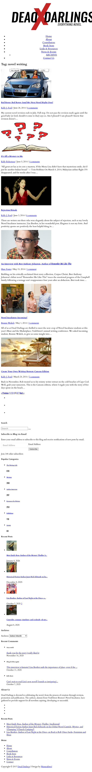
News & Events (48, 51)
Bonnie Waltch (7, 323)
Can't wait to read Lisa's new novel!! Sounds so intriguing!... (32, 681)
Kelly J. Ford (6, 108)
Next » (22, 392)
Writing (9, 477)
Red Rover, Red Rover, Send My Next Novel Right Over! (27, 102)
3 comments (33, 323)
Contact (10, 762)
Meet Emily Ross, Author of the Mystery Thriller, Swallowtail (33, 724)
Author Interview (12, 489)
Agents (9, 525)
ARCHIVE (51, 54)
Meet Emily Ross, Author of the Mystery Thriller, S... (27, 555)
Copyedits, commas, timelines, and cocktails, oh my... (27, 620)
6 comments (32, 108)
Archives (5, 636)
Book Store (48, 45)
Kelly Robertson (8, 161)
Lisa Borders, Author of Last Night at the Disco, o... (26, 598)
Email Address (34, 444)
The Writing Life (12, 465)
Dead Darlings (24, 766)
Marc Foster (6, 269)
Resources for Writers (13, 501)
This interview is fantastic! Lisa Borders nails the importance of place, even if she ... (42, 667)
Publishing (10, 513)
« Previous (5, 392)
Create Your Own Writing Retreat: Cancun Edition (25, 371)
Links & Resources (49, 48)
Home (49, 36)
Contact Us (48, 58)
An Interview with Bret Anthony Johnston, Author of (36, 263)
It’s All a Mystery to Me (12, 156)
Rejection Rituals (9, 210)
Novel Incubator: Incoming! (14, 317)
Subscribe (33, 449)
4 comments (34, 161)
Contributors (48, 42)
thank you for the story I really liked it (23, 653)
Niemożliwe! (46, 766)
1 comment (31, 269)
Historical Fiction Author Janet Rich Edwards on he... (27, 577)
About (49, 39)
